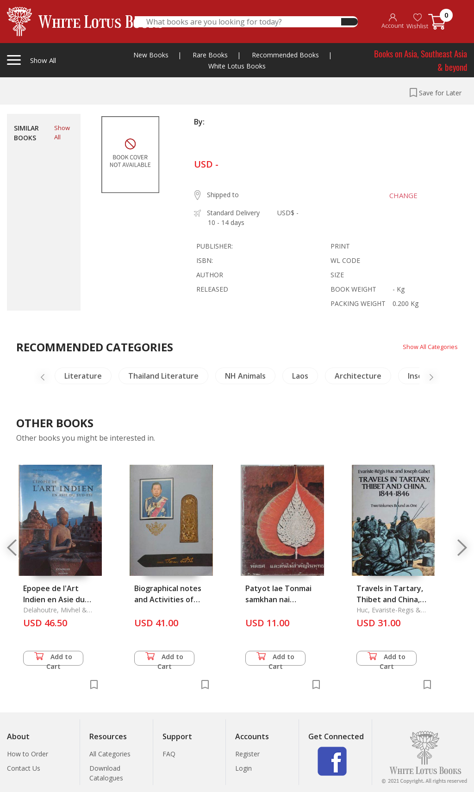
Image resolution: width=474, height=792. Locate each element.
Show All (62, 132)
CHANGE (398, 195)
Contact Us (23, 768)
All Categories (110, 753)
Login (243, 768)
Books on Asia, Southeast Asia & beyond (420, 60)
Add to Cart (53, 659)
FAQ (168, 753)
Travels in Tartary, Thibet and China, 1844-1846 (389, 599)
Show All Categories (428, 346)
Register (247, 753)
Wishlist (417, 21)
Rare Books (210, 54)
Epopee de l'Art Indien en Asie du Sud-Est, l (54, 599)
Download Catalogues (106, 773)
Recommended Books (285, 54)
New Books (150, 54)
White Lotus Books (237, 66)
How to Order (27, 753)
